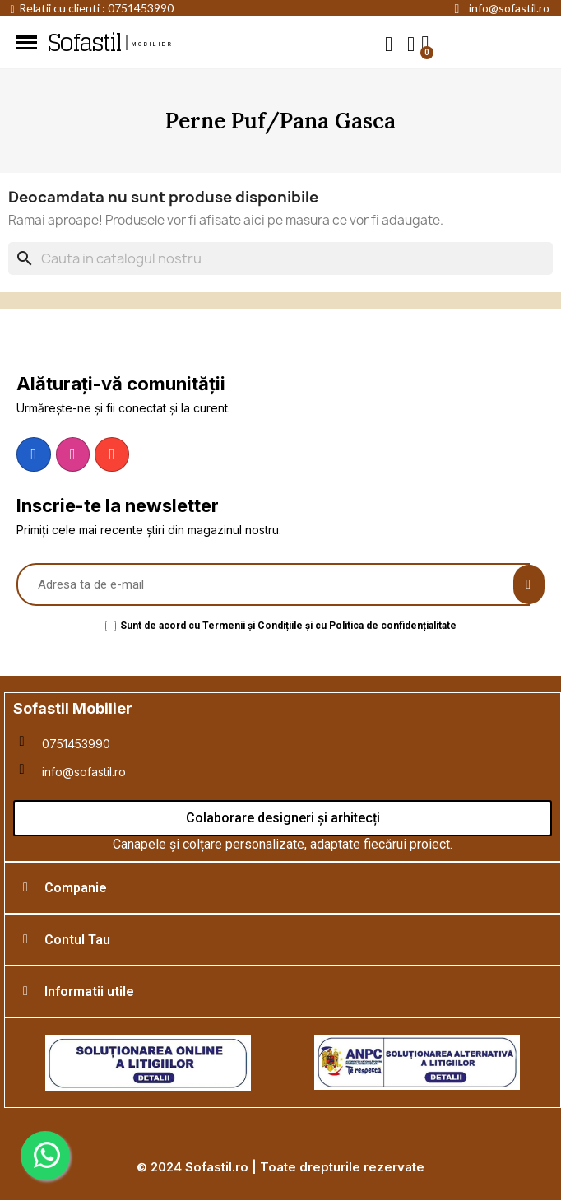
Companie (75, 888)
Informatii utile (89, 991)
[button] (388, 43)
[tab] (282, 888)
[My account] (411, 44)
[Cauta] (280, 258)
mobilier (153, 44)
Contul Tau (77, 939)
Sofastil (84, 42)
